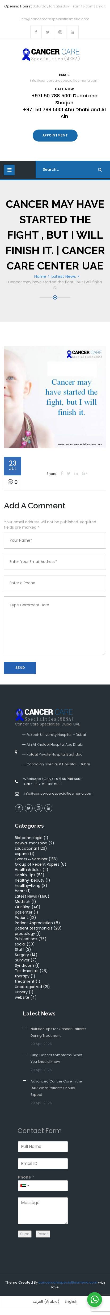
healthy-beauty (29, 880)
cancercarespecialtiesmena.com (68, 1282)
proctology (25, 933)
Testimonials (27, 970)
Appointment (55, 135)
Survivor (22, 960)
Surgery (22, 954)
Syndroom (24, 965)
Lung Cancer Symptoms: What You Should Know (56, 1058)
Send (20, 668)
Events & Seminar (31, 859)
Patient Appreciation (34, 923)
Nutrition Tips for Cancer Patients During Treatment (58, 1032)
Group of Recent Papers (37, 864)
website (22, 997)
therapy (22, 976)
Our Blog (23, 907)
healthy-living (27, 885)
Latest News (64, 276)
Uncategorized (28, 986)
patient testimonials (33, 928)
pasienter (23, 912)
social (20, 944)
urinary (21, 992)
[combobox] (24, 1186)
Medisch (22, 901)
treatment (25, 981)
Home (40, 276)
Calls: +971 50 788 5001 (42, 783)
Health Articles (28, 869)
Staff (19, 949)
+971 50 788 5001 (67, 778)
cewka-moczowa (31, 843)
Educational (26, 848)
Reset (43, 1234)
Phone (24, 1177)
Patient (21, 917)
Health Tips (25, 875)
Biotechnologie (29, 837)
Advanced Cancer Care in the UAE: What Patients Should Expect (56, 1088)
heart (20, 891)
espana (22, 853)
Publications (26, 938)
